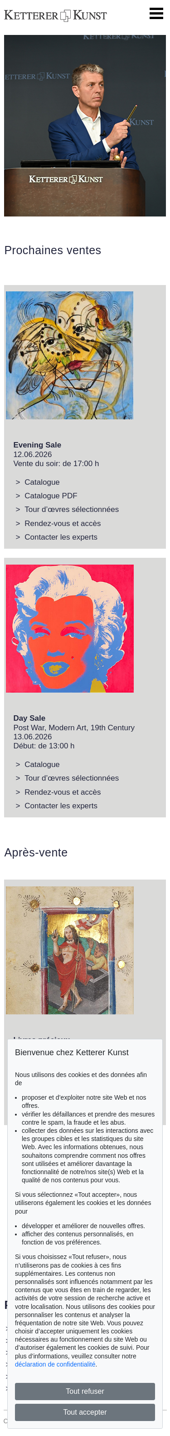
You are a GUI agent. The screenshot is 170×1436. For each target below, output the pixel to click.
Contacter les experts (60, 537)
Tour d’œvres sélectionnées (71, 509)
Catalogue (42, 482)
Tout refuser (85, 1391)
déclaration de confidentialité (55, 1364)
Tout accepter (85, 1412)
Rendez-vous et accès (62, 523)
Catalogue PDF (50, 496)
